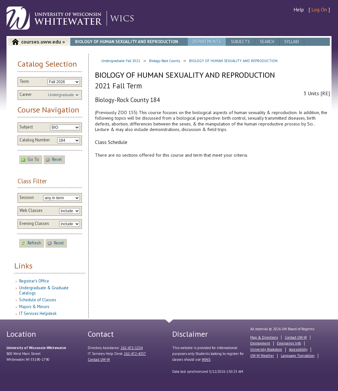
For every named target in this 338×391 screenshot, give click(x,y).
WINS (206, 359)
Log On (319, 9)
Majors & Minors (34, 306)
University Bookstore (266, 349)
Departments (207, 42)
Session (27, 197)
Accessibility (298, 349)
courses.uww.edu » (43, 41)
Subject (26, 127)
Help (298, 9)
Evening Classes (34, 223)
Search (267, 42)
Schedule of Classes (37, 300)
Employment (260, 343)
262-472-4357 (135, 353)
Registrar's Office (34, 281)
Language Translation (298, 355)
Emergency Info (289, 343)
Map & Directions (264, 337)
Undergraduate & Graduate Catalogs (44, 290)
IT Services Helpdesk (38, 313)
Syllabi (291, 42)
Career (26, 94)
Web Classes (31, 210)
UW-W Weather (262, 355)
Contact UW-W (99, 359)
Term (24, 81)
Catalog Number (35, 140)
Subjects (240, 42)
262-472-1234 (132, 347)
